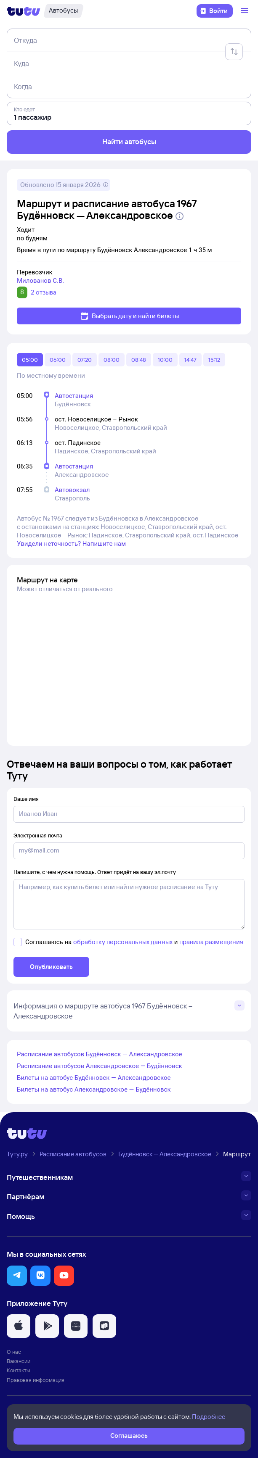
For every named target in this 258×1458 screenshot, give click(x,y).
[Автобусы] (63, 11)
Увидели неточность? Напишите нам (71, 543)
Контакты (18, 1370)
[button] (17, 1276)
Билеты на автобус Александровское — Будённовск (94, 1089)
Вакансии (18, 1361)
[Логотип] (23, 10)
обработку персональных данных (123, 942)
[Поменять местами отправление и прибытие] (234, 51)
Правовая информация (35, 1379)
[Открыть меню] (245, 11)
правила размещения (211, 942)
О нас (14, 1351)
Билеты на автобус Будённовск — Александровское (94, 1078)
